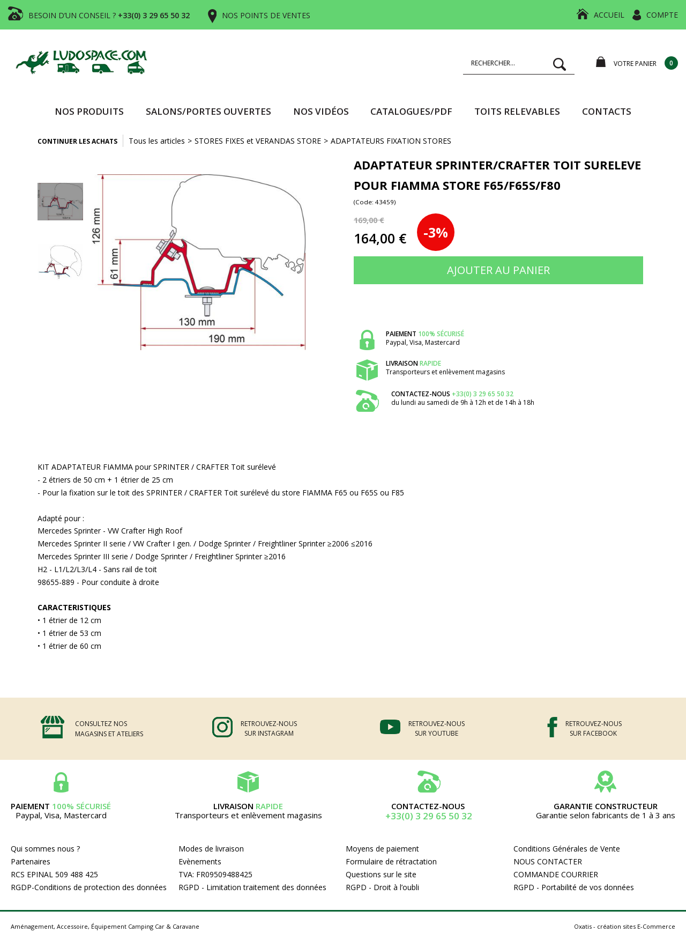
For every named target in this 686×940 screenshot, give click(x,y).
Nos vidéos (321, 111)
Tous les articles (157, 141)
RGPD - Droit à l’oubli (382, 887)
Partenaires (30, 861)
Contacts (606, 111)
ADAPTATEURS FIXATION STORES (391, 141)
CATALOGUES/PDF (411, 111)
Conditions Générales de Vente (566, 848)
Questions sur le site (381, 874)
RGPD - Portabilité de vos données (573, 887)
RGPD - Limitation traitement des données (252, 887)
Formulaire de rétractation (391, 861)
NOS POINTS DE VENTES (266, 15)
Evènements (199, 861)
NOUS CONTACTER (547, 861)
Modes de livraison (211, 848)
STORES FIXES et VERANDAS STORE (258, 141)
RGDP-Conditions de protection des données (89, 887)
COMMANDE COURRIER (555, 874)
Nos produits (89, 111)
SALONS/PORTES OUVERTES (208, 111)
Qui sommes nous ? (45, 848)
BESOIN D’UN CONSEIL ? (109, 15)
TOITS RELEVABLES (517, 111)
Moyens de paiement (382, 848)
